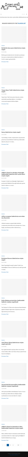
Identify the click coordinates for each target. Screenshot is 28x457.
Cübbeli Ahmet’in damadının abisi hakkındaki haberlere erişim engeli (12, 427)
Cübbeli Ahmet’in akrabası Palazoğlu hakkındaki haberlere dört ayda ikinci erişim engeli (13, 174)
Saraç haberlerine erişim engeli (11, 132)
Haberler (3, 45)
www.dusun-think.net (14, 454)
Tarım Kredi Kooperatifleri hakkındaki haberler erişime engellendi (13, 385)
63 (18, 445)
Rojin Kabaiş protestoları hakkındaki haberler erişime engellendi (12, 301)
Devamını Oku (5, 61)
